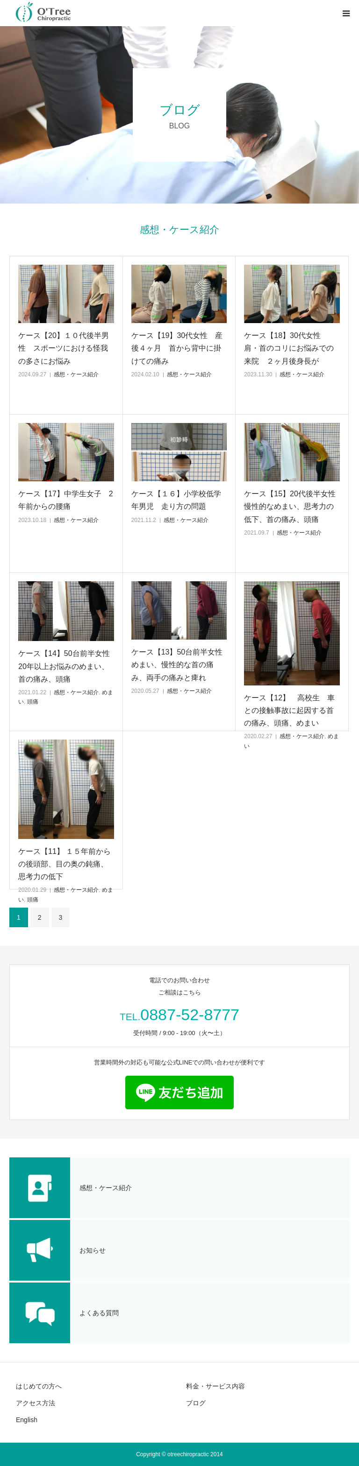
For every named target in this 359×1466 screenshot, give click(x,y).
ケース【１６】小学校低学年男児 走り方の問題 (176, 500)
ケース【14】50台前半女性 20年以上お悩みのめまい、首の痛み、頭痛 (66, 666)
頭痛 (32, 701)
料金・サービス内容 (215, 1386)
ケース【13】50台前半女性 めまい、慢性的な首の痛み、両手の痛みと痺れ (179, 664)
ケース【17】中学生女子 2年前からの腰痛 (65, 500)
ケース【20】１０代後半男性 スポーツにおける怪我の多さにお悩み (63, 348)
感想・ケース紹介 (76, 374)
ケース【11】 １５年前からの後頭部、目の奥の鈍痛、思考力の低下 (64, 864)
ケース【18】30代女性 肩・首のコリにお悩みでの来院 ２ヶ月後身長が (289, 348)
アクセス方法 (35, 1403)
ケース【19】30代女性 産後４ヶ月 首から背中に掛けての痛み (177, 348)
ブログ (196, 1403)
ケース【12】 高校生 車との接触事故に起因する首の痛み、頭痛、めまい (289, 710)
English (26, 1420)
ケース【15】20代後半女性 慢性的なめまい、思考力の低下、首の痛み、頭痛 (292, 506)
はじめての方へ (38, 1386)
